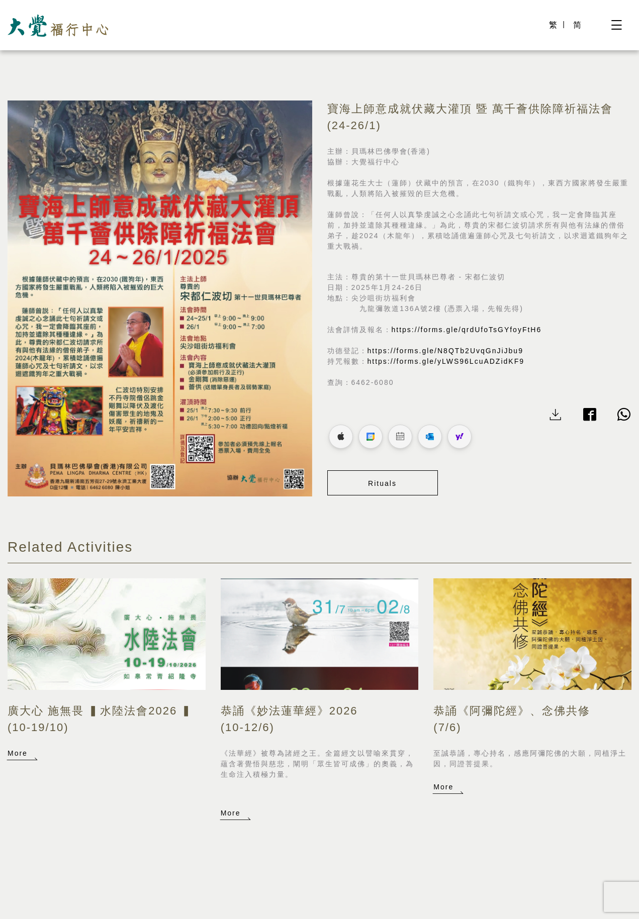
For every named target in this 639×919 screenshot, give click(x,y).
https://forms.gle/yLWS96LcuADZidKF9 (446, 361)
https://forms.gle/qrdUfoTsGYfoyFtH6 (467, 330)
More (18, 753)
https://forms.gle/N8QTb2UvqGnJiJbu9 (445, 351)
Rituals (382, 483)
